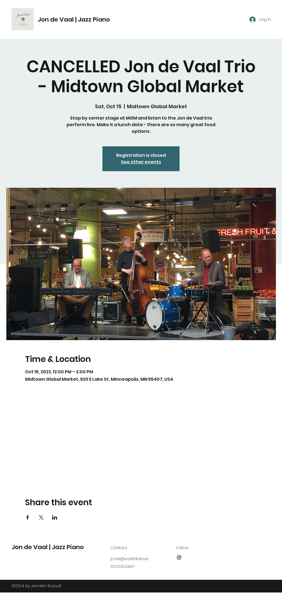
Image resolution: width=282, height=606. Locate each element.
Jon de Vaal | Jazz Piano (74, 19)
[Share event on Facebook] (27, 517)
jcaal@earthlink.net (129, 559)
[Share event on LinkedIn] (54, 517)
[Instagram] (179, 557)
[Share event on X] (41, 517)
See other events (141, 162)
